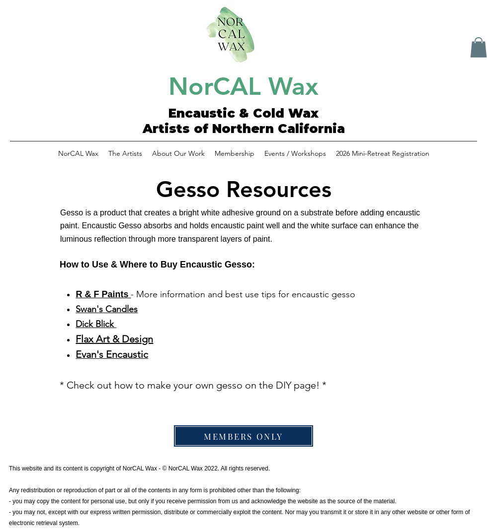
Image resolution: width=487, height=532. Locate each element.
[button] (478, 47)
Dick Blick (96, 324)
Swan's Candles (107, 309)
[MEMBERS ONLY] (243, 436)
